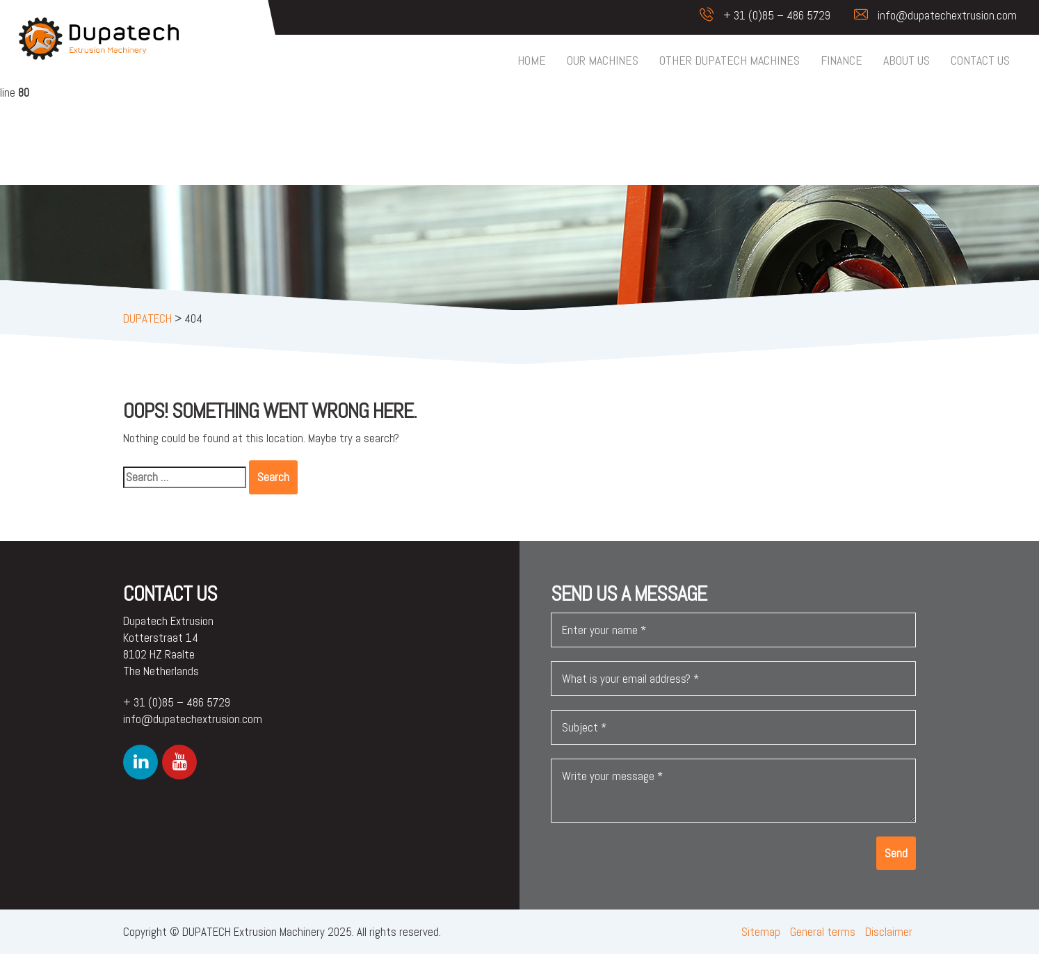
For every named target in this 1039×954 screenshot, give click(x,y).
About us (906, 60)
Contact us (980, 60)
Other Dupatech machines (729, 60)
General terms (822, 931)
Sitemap (760, 931)
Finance (841, 60)
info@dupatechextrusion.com (928, 15)
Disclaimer (888, 931)
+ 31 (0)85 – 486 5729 (758, 15)
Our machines (602, 60)
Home (531, 60)
